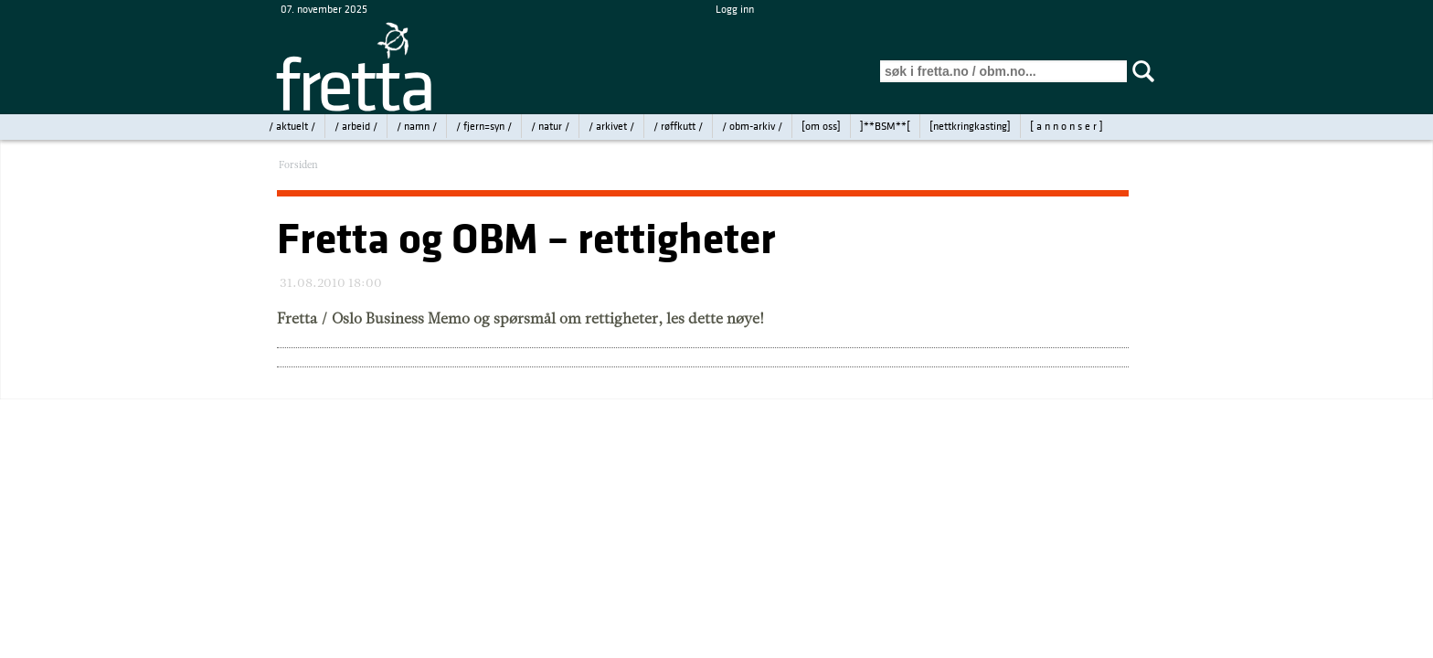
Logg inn (735, 10)
